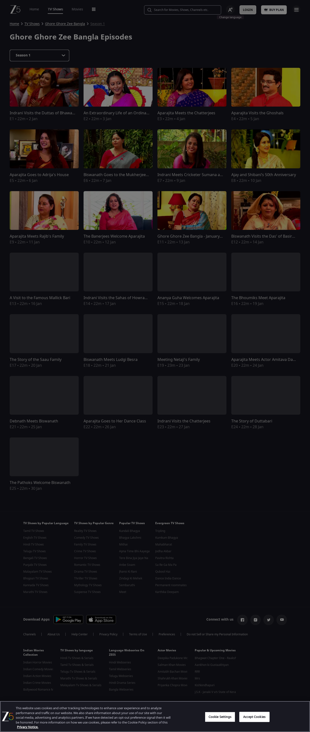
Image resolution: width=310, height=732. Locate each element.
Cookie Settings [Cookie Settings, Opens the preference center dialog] (220, 726)
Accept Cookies (254, 726)
